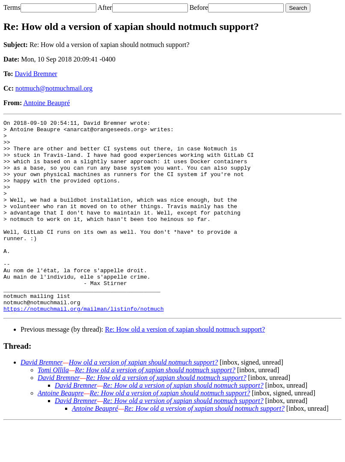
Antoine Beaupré (46, 102)
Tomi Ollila (53, 408)
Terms (12, 7)
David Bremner (36, 73)
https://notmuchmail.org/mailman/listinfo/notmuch (83, 347)
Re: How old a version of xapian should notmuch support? (185, 367)
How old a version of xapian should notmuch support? (143, 400)
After (105, 7)
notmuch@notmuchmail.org (53, 88)
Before (199, 7)
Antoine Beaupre (60, 431)
